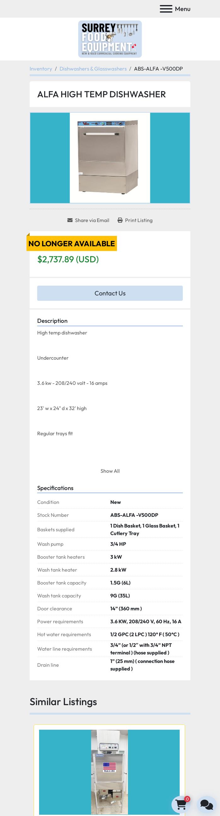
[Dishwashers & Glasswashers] (93, 68)
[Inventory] (41, 68)
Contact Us (110, 293)
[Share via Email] (88, 220)
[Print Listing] (135, 220)
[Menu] (166, 9)
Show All (110, 471)
